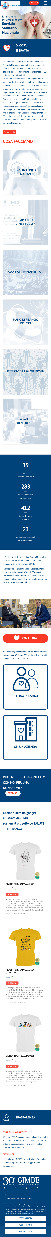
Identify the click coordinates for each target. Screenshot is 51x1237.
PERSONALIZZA (25, 1218)
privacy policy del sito (28, 1213)
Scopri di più (9, 132)
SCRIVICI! (13, 793)
